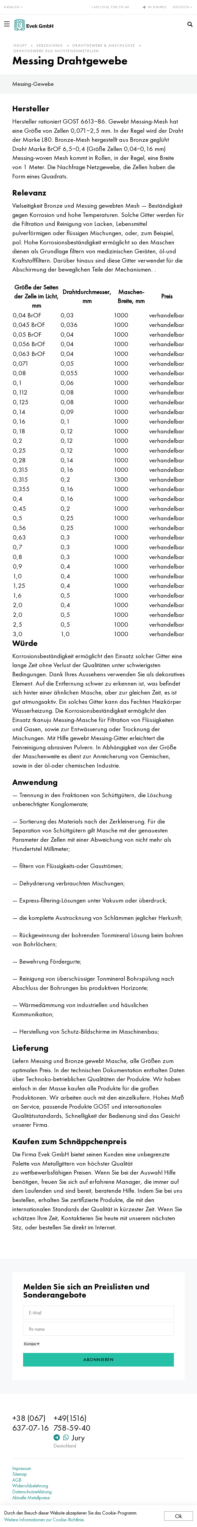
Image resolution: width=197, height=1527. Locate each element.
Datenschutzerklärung (32, 1492)
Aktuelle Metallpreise (31, 1498)
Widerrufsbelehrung (30, 1486)
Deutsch (183, 7)
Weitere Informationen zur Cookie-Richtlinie (44, 1519)
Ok (178, 1516)
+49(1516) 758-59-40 (111, 7)
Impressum (21, 1468)
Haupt (20, 45)
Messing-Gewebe (33, 84)
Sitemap (19, 1474)
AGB (16, 1480)
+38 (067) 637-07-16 (30, 1423)
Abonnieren (98, 1359)
